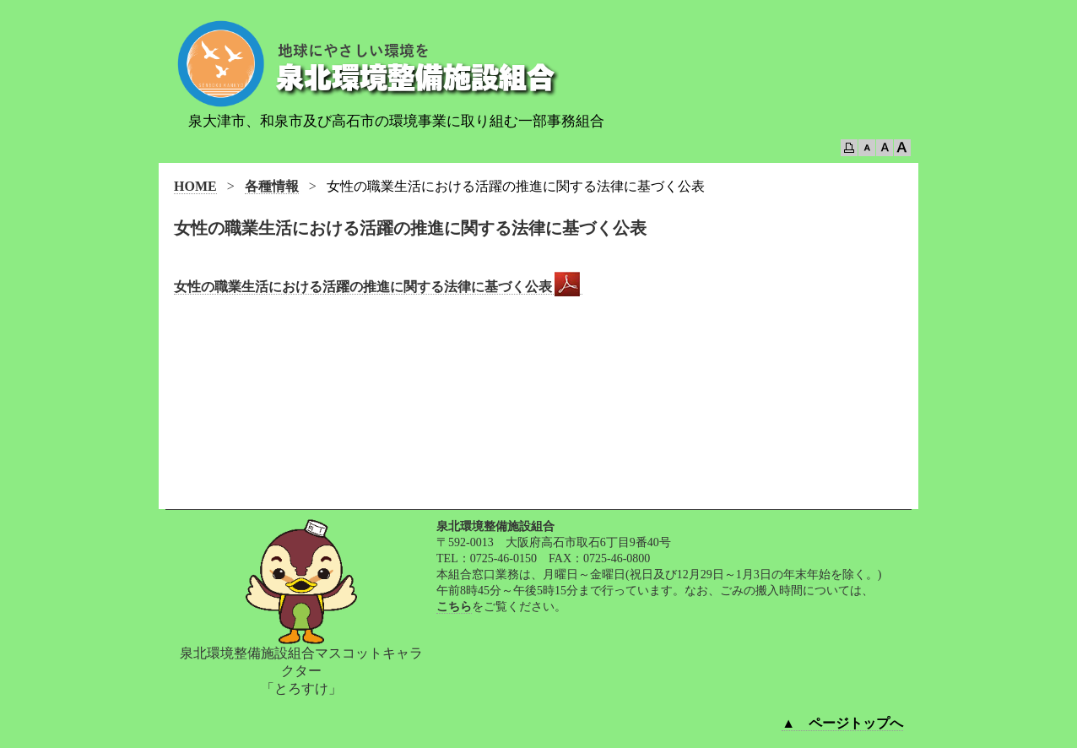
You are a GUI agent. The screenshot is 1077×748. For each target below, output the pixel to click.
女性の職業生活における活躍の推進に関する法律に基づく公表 (378, 287)
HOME (195, 186)
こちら (454, 606)
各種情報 (272, 186)
